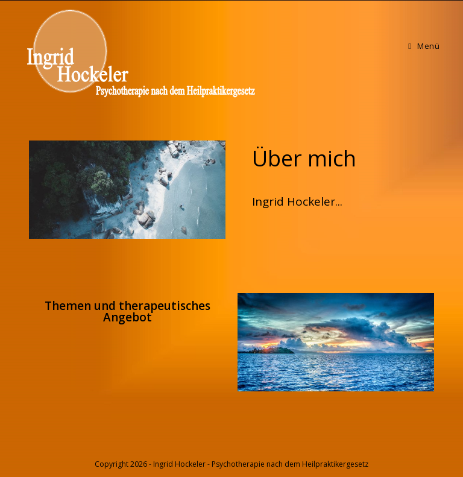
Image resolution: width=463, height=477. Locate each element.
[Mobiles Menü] (423, 45)
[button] (304, 159)
